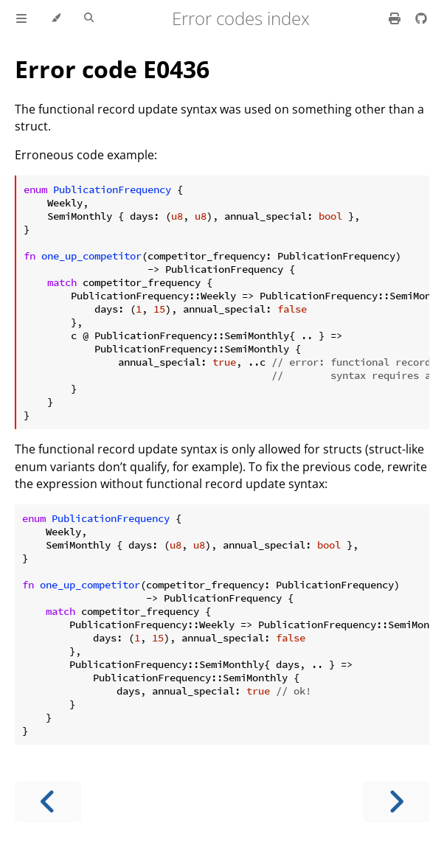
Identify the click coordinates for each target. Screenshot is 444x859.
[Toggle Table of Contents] (21, 18)
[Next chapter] (396, 802)
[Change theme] (55, 18)
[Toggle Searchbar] (88, 18)
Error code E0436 (112, 69)
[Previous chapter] (48, 802)
